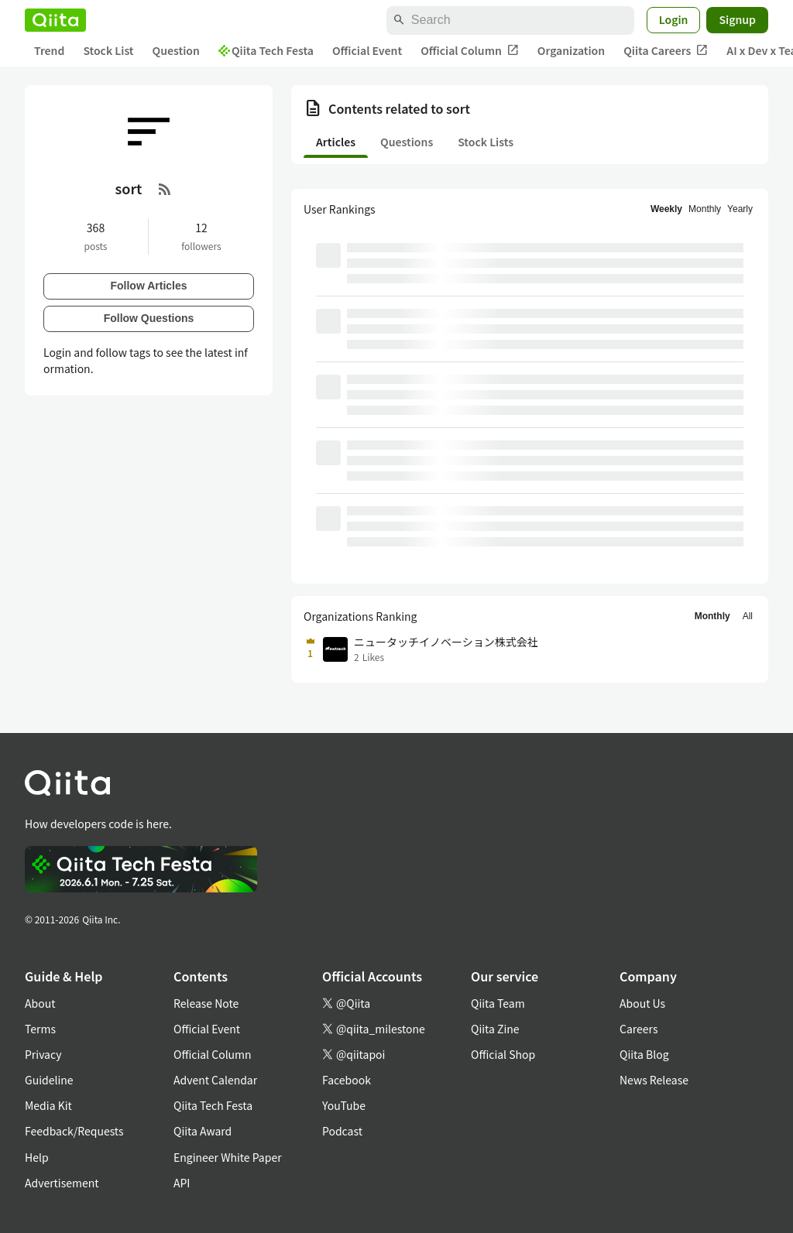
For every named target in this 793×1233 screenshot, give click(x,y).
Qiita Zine (495, 1028)
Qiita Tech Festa (266, 50)
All (748, 616)
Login (673, 19)
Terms (40, 1028)
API (181, 1182)
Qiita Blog (644, 1054)
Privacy (43, 1054)
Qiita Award (202, 1131)
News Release (654, 1079)
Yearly (740, 209)
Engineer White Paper (227, 1157)
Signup (737, 19)
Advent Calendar (215, 1079)
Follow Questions (149, 318)
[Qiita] (55, 20)
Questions (406, 141)
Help (37, 1157)
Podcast (342, 1131)
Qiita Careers (665, 51)
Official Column (470, 51)
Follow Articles (148, 285)
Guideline (49, 1079)
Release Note (206, 1003)
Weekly (666, 209)
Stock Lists (485, 141)
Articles (335, 141)
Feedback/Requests (74, 1131)
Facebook (346, 1079)
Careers (638, 1028)
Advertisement (62, 1182)
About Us (642, 1003)
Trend (49, 50)
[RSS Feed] (165, 189)
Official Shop (503, 1054)
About (40, 1003)
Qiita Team (498, 1003)
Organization (571, 50)
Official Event (367, 50)
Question (176, 50)
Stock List (108, 50)
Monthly (704, 209)
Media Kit (48, 1105)
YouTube (344, 1105)
